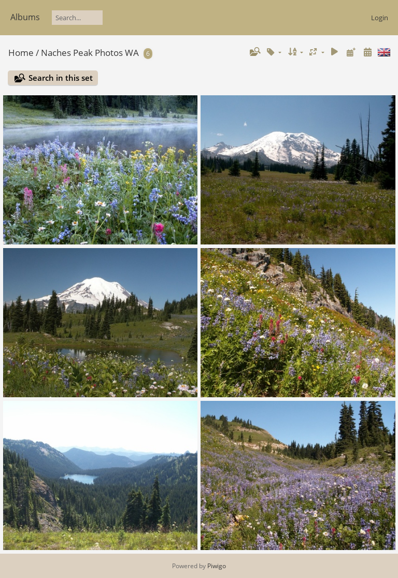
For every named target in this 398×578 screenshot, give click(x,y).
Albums (25, 17)
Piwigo (216, 565)
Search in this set (61, 78)
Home (21, 53)
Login (379, 17)
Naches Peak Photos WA (90, 53)
